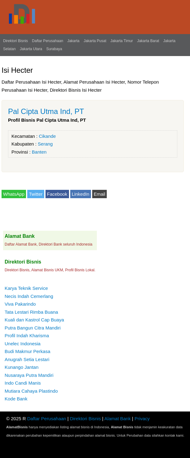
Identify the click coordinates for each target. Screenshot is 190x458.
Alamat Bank (117, 418)
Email (100, 194)
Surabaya (54, 49)
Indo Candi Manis (23, 383)
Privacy (142, 418)
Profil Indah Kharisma (27, 335)
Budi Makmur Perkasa (27, 351)
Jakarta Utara (31, 49)
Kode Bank (16, 398)
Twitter (35, 194)
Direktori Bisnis (15, 41)
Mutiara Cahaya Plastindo (31, 391)
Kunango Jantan (21, 367)
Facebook (57, 194)
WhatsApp (13, 194)
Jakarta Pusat (95, 41)
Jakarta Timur (121, 41)
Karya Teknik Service (26, 288)
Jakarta (73, 41)
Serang (45, 143)
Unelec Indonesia (23, 343)
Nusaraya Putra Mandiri (29, 375)
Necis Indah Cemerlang (29, 296)
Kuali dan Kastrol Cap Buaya (34, 319)
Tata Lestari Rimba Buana (31, 312)
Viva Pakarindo (20, 304)
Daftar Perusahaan (47, 41)
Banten (39, 152)
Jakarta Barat (148, 41)
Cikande (47, 136)
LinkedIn (80, 194)
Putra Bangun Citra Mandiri (33, 327)
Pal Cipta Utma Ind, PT (46, 111)
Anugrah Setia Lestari (27, 359)
